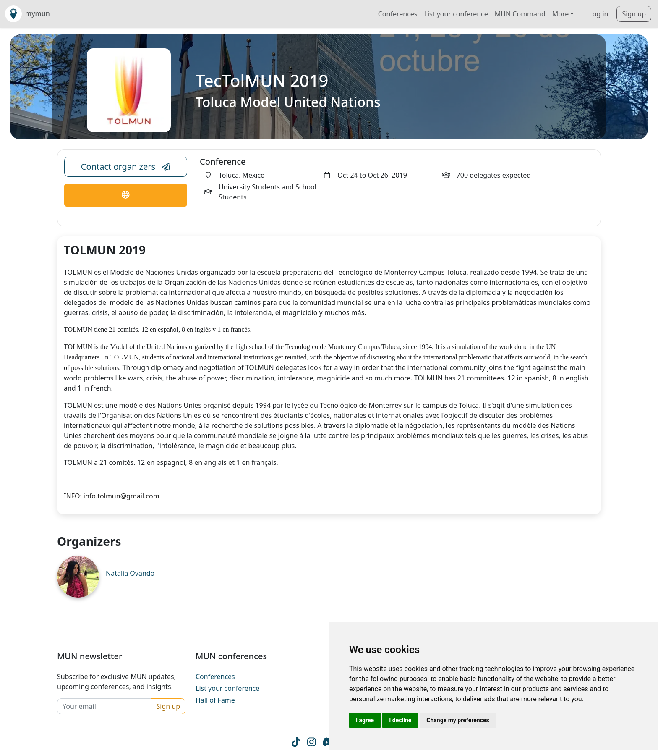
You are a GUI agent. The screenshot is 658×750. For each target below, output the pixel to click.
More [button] (560, 13)
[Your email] (104, 706)
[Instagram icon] (311, 743)
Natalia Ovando (130, 573)
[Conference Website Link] (125, 195)
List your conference (456, 13)
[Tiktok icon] (295, 743)
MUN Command (520, 13)
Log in (598, 13)
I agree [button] (365, 720)
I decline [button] (400, 720)
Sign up (634, 13)
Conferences (398, 13)
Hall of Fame (215, 700)
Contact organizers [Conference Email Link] (125, 166)
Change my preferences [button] (457, 720)
